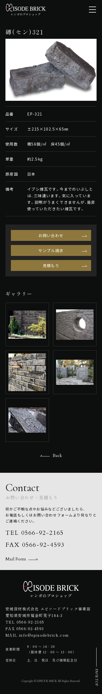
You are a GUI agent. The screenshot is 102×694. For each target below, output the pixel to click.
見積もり (51, 265)
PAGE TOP (96, 677)
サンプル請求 (50, 250)
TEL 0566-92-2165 (34, 533)
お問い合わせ (50, 235)
